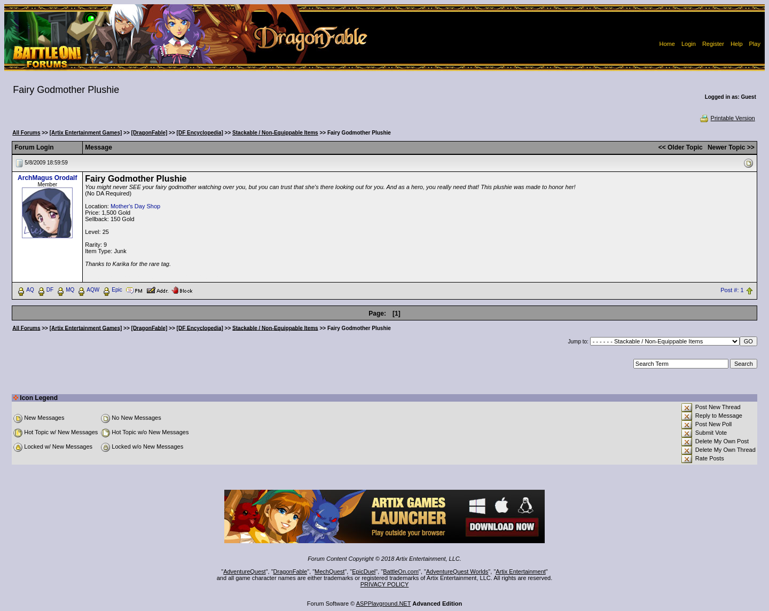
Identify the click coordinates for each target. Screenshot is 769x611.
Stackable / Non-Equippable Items (275, 133)
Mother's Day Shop (135, 206)
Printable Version (727, 118)
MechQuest (329, 571)
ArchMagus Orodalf (47, 178)
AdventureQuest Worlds (457, 571)
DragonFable (290, 571)
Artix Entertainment (521, 571)
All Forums (26, 133)
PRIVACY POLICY (384, 584)
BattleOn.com (401, 571)
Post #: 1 (731, 290)
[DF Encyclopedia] (200, 133)
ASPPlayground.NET (383, 603)
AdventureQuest (244, 571)
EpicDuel (363, 571)
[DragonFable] (149, 133)
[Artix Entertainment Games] (86, 133)
